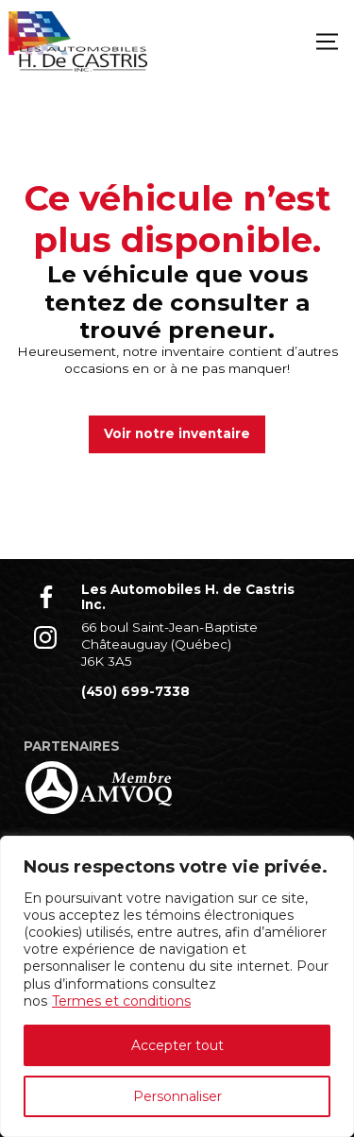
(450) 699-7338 (135, 691)
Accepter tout (177, 1045)
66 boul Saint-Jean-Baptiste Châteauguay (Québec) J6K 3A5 (169, 643)
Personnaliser (177, 1096)
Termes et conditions (121, 1001)
